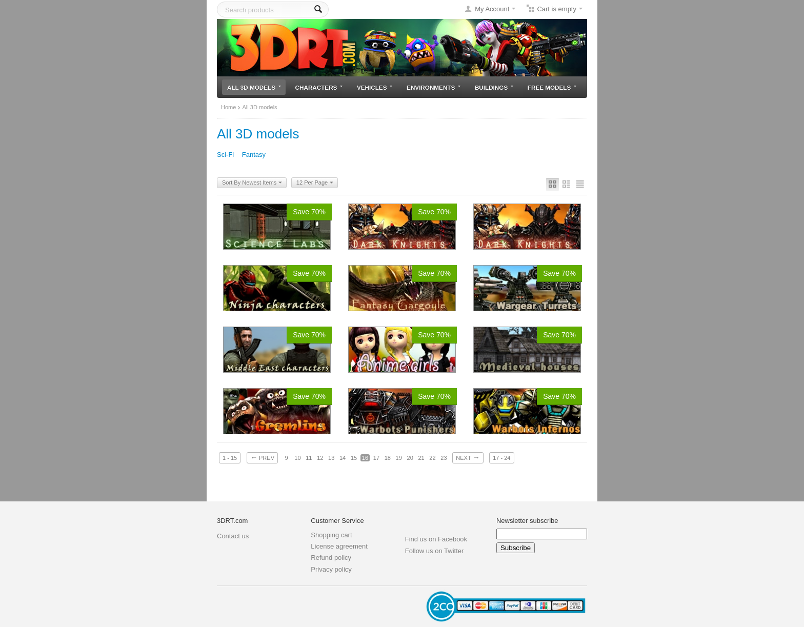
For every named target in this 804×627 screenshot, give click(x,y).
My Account (492, 9)
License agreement (339, 546)
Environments (433, 87)
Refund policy (331, 557)
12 (320, 458)
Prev (262, 457)
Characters (319, 87)
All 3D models (254, 87)
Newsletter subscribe (527, 520)
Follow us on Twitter (434, 551)
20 (410, 458)
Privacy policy (331, 569)
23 (443, 458)
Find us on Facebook (436, 539)
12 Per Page (314, 183)
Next (467, 457)
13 (331, 458)
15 (354, 458)
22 (432, 458)
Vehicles (374, 87)
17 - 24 (501, 458)
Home (228, 107)
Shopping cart (331, 535)
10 (297, 458)
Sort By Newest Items (252, 183)
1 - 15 (230, 458)
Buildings (494, 87)
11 (309, 458)
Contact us (233, 536)
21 (421, 458)
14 (342, 458)
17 (376, 458)
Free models (552, 87)
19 (399, 458)
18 (388, 458)
